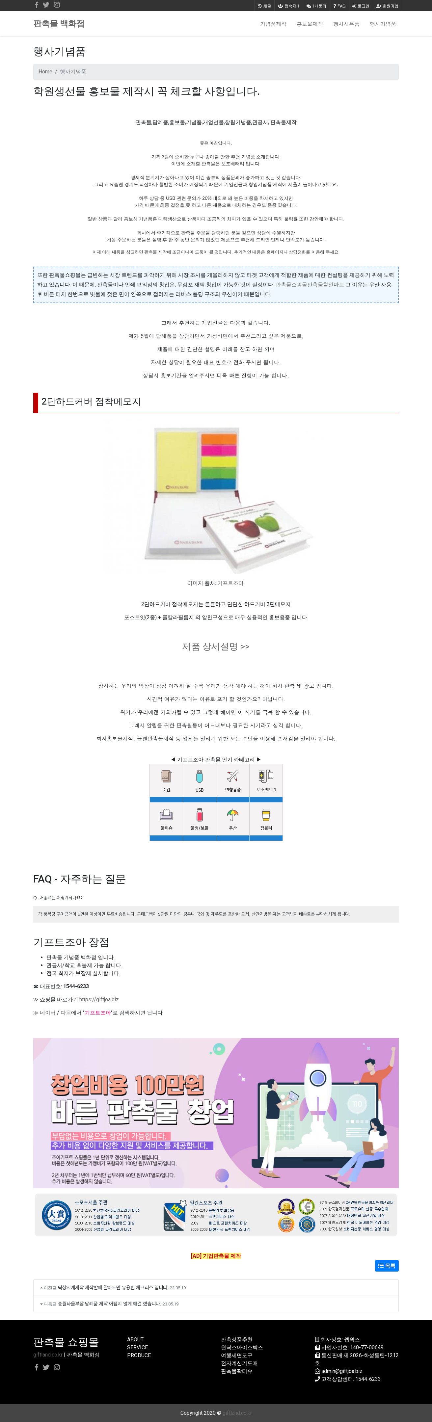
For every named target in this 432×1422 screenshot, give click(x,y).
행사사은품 (346, 23)
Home (45, 71)
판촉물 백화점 (59, 23)
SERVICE (137, 1347)
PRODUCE (139, 1355)
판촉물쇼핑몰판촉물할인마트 (310, 284)
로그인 (360, 6)
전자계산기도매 (239, 1363)
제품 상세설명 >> (216, 646)
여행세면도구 (237, 1355)
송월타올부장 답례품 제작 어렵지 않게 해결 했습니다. (109, 1303)
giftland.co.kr (48, 1355)
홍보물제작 (310, 23)
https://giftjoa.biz (99, 999)
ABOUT (135, 1339)
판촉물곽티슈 (237, 1371)
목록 (386, 1266)
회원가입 (387, 6)
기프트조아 (230, 583)
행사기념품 (383, 23)
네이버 (48, 1013)
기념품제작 (273, 23)
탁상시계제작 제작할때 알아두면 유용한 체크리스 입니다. (113, 1287)
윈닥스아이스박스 (242, 1347)
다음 (66, 1013)
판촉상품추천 (237, 1339)
